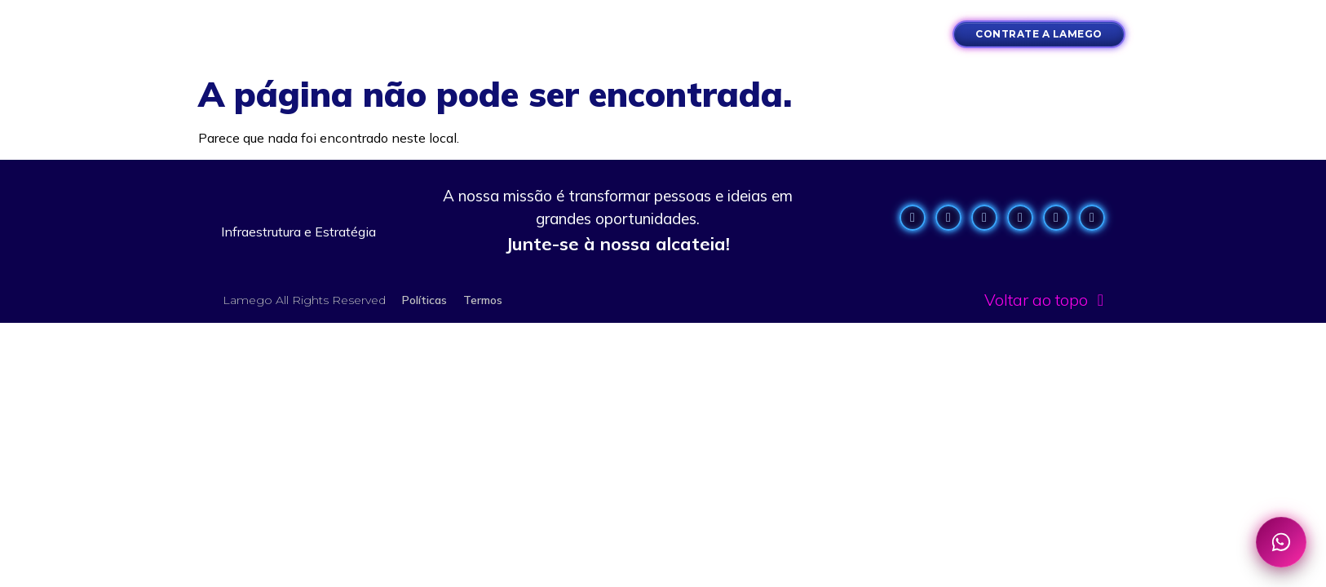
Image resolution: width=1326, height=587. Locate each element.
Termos (482, 300)
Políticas (424, 300)
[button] (390, 33)
